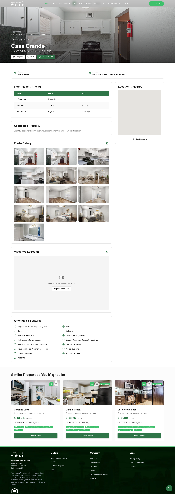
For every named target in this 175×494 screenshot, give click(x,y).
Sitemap (133, 467)
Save (30, 57)
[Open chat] (169, 488)
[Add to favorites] (56, 384)
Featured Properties (58, 466)
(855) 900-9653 (17, 468)
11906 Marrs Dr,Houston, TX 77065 (18, 464)
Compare (18, 57)
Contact (93, 479)
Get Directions (139, 139)
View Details (36, 436)
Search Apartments (61, 3)
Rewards (93, 467)
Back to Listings (21, 39)
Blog (52, 470)
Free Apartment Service (95, 3)
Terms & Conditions (137, 463)
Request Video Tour (61, 289)
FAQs (127, 3)
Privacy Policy (135, 459)
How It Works (114, 3)
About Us (93, 459)
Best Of (78, 3)
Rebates (93, 471)
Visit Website (23, 74)
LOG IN (156, 3)
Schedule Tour (46, 57)
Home (47, 3)
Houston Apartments (28, 34)
